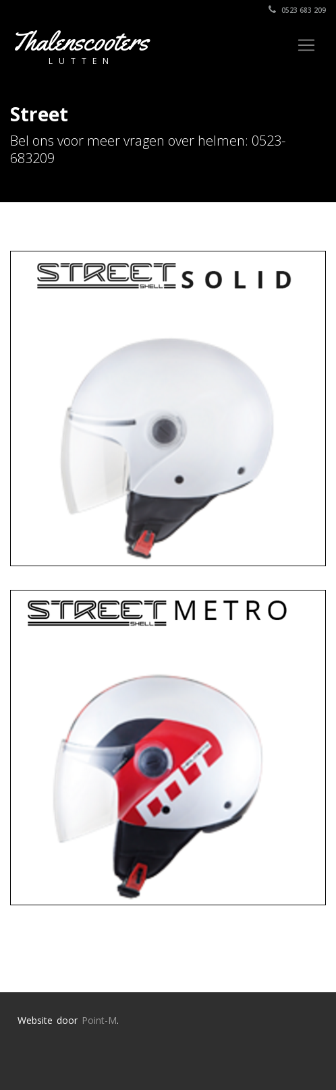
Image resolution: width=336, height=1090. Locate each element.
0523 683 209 (297, 10)
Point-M (99, 1020)
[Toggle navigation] (306, 45)
